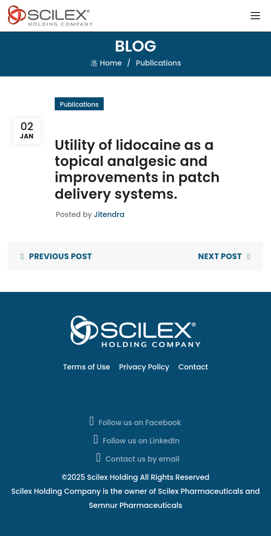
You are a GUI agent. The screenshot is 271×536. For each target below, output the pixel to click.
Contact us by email (136, 457)
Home (111, 63)
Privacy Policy (144, 367)
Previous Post (60, 256)
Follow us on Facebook (134, 421)
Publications (158, 63)
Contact (193, 367)
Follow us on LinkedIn (136, 439)
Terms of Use (86, 367)
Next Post (220, 256)
